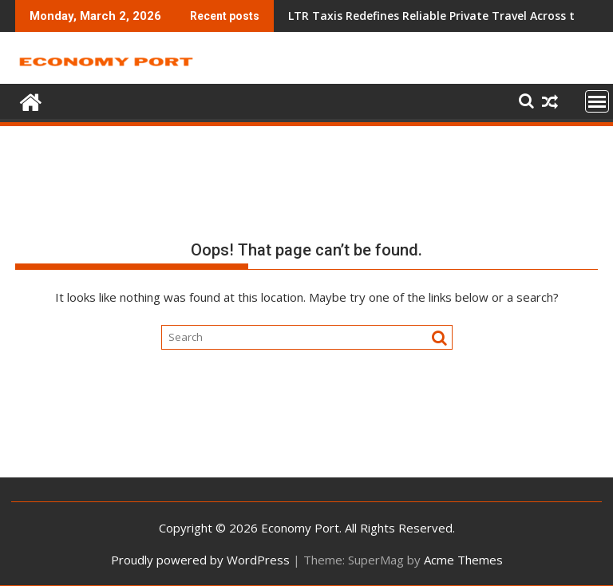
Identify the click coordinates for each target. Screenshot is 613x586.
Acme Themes (463, 560)
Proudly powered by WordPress (200, 560)
